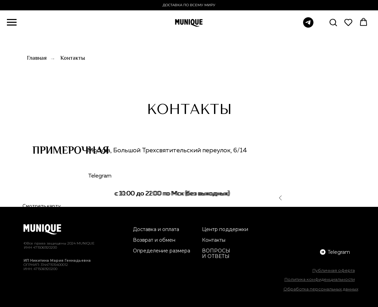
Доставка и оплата (156, 229)
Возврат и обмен (154, 240)
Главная (37, 58)
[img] (323, 252)
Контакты (72, 58)
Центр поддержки (225, 229)
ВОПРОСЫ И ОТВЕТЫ (216, 253)
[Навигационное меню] (12, 22)
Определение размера (161, 251)
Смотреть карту (41, 206)
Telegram (100, 176)
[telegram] (308, 26)
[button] (333, 22)
